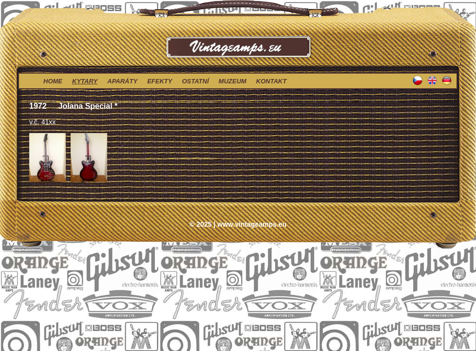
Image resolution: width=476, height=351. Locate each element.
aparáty (122, 81)
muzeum (233, 81)
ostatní (195, 81)
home (52, 81)
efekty (159, 81)
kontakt (271, 81)
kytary (84, 81)
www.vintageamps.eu (251, 224)
